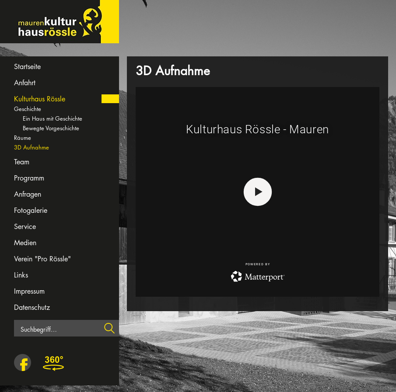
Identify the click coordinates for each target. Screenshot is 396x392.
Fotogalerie (30, 210)
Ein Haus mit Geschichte (52, 118)
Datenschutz (32, 307)
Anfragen (27, 194)
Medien (25, 242)
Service (25, 226)
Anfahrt (24, 82)
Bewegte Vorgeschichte (51, 128)
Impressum (29, 291)
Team (21, 162)
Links (21, 275)
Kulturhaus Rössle (39, 99)
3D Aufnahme (31, 147)
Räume (22, 138)
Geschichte (27, 109)
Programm (29, 178)
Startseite (27, 66)
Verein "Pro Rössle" (42, 259)
